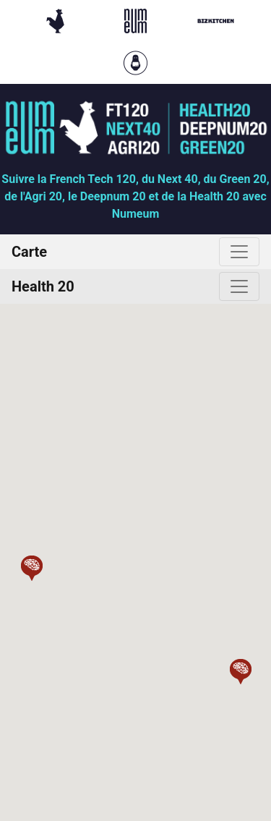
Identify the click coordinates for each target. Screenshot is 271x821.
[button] (32, 568)
